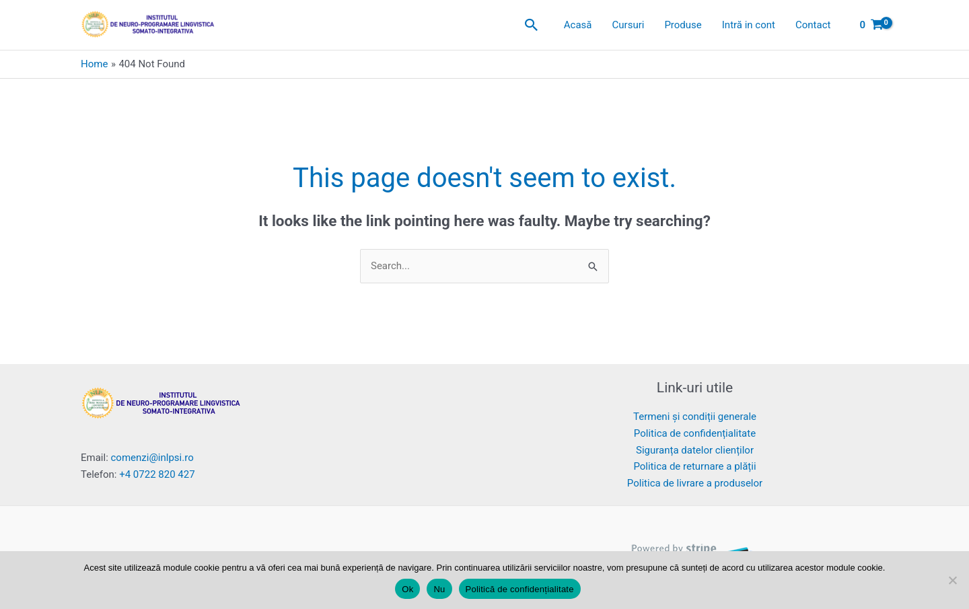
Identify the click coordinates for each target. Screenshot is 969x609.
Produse (682, 25)
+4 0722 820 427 (156, 474)
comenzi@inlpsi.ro (152, 458)
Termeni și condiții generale (694, 416)
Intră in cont (748, 25)
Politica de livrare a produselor (694, 483)
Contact (812, 25)
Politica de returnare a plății (694, 466)
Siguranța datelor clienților (695, 450)
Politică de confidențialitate (520, 589)
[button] (531, 25)
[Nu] (952, 580)
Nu (439, 589)
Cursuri (628, 25)
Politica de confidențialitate (695, 433)
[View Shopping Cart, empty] (871, 25)
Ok (407, 589)
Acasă (578, 25)
